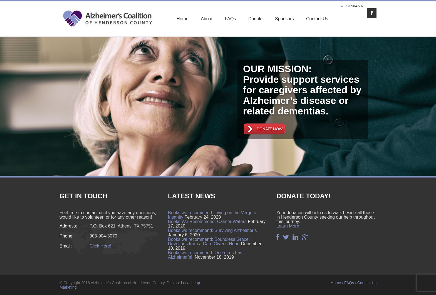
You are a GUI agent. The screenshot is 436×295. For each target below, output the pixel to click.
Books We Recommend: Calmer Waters (207, 221)
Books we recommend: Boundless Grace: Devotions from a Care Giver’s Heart (209, 241)
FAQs (230, 18)
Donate (255, 18)
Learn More (287, 226)
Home (183, 18)
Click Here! (100, 246)
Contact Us (317, 18)
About (206, 18)
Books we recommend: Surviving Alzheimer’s (212, 230)
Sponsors (284, 18)
